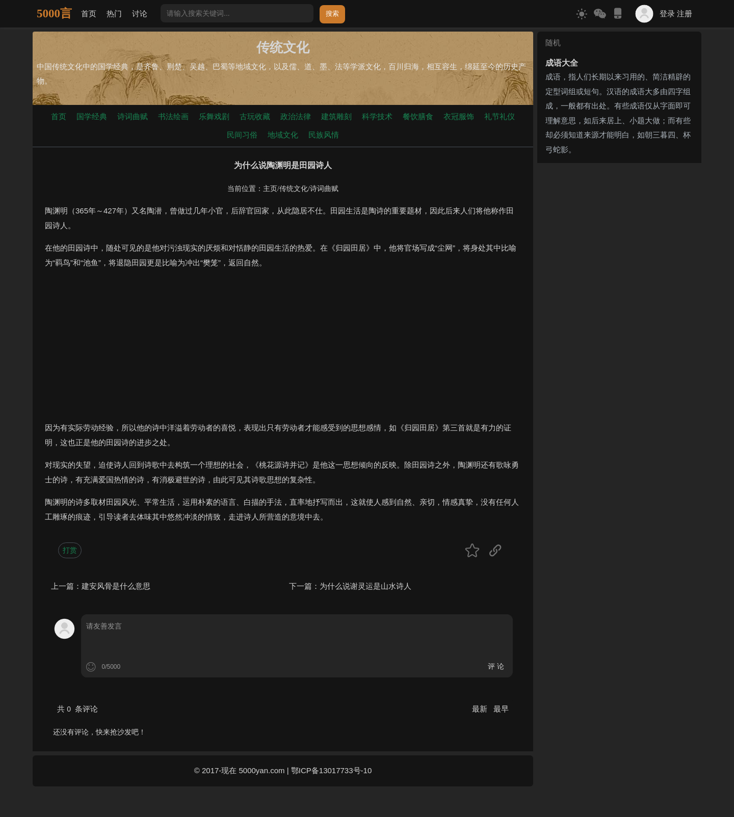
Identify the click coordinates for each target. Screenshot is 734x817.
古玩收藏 (255, 116)
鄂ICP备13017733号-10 (331, 770)
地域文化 (283, 134)
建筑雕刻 (336, 116)
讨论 (139, 13)
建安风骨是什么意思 (116, 586)
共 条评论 (77, 708)
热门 (114, 13)
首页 (88, 13)
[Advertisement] (283, 349)
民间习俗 (242, 134)
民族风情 (323, 134)
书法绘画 (173, 116)
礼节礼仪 (499, 116)
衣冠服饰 (458, 116)
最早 (501, 708)
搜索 (332, 13)
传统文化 (293, 189)
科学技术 (377, 116)
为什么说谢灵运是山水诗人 (365, 586)
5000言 (54, 13)
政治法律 (295, 116)
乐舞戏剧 (214, 116)
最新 (480, 708)
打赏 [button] (70, 550)
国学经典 (91, 116)
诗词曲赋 (132, 116)
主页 (270, 189)
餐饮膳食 (418, 116)
